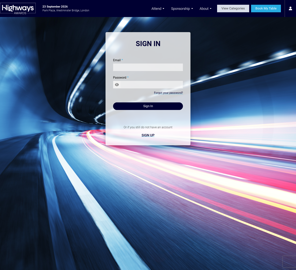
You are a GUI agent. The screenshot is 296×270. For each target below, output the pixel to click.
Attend (158, 9)
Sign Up (148, 135)
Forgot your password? (168, 92)
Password (119, 77)
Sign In (148, 106)
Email (117, 60)
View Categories (233, 8)
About (205, 9)
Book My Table (266, 8)
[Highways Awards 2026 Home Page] (18, 8)
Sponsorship (182, 9)
